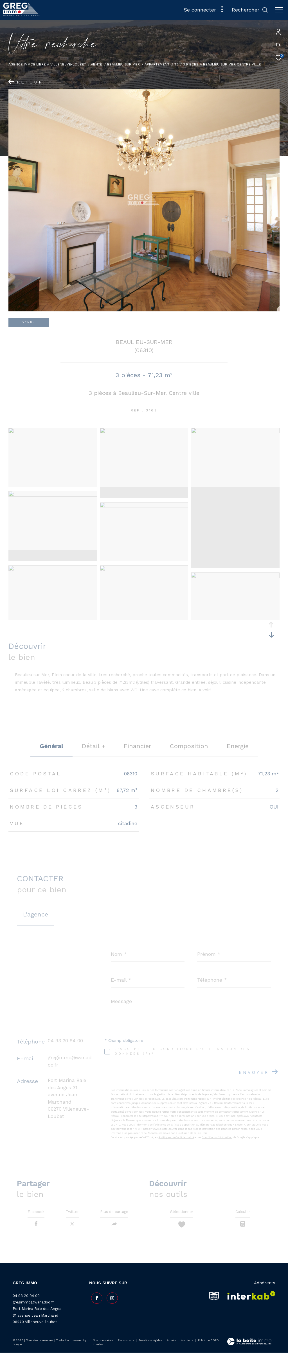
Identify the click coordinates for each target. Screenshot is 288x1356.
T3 (176, 64)
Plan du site (126, 1343)
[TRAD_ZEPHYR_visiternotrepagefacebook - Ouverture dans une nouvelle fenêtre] (94, 1299)
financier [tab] (137, 746)
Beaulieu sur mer (123, 64)
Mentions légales (151, 1343)
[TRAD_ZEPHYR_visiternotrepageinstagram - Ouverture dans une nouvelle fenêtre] (110, 1299)
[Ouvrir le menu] (279, 10)
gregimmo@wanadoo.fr (33, 1305)
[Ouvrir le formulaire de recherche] (250, 10)
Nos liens (187, 1343)
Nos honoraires (103, 1343)
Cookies (98, 1347)
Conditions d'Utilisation (217, 1137)
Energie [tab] (238, 746)
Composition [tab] (189, 746)
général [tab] (51, 746)
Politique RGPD (208, 1343)
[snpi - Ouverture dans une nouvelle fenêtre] (214, 1299)
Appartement (157, 64)
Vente (96, 64)
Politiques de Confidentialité (176, 1137)
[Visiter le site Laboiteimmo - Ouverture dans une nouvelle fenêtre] (249, 1345)
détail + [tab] (93, 746)
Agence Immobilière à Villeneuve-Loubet (47, 64)
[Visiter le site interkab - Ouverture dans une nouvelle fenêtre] (249, 1299)
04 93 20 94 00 (65, 1040)
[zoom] (52, 431)
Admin (172, 1343)
